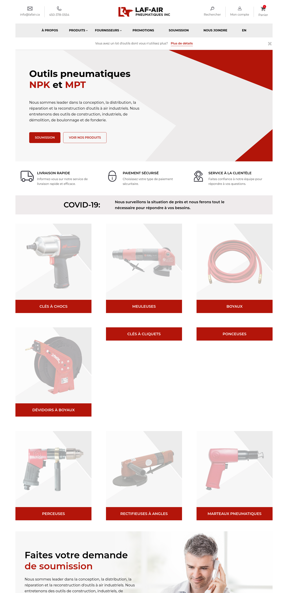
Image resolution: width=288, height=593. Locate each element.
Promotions (143, 30)
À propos (50, 30)
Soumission (179, 30)
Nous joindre (215, 30)
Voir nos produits (85, 137)
